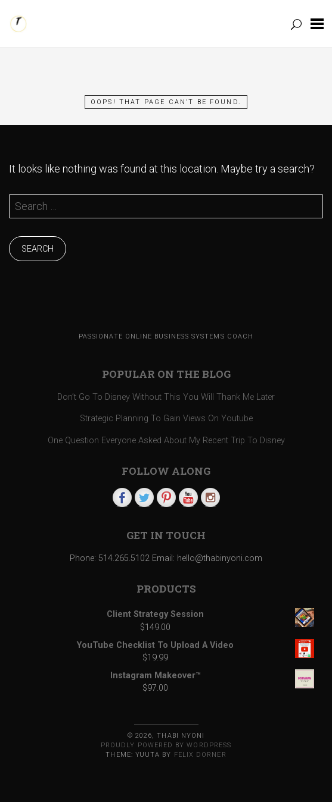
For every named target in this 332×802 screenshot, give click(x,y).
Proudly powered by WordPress (166, 745)
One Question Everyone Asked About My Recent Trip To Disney (166, 441)
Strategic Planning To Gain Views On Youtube (166, 418)
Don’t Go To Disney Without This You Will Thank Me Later (166, 397)
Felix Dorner (200, 755)
